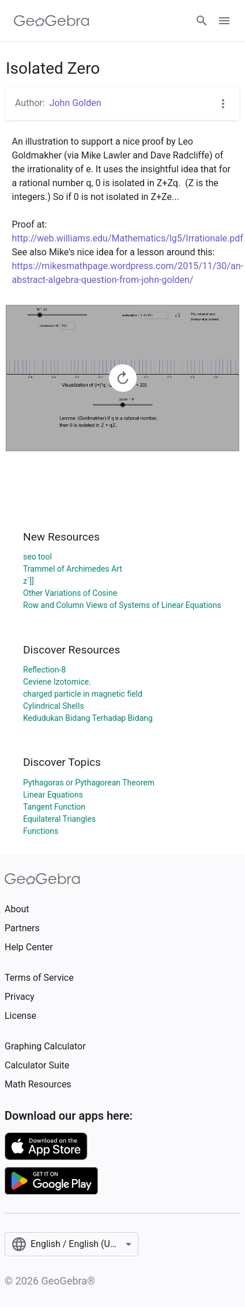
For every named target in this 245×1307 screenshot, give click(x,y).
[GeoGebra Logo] (51, 21)
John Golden (75, 102)
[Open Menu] (224, 21)
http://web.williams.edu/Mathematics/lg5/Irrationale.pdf (127, 238)
